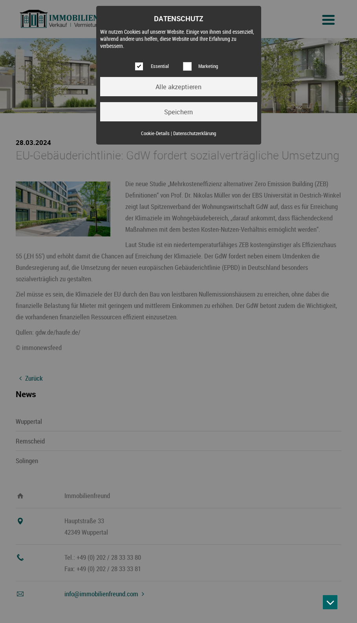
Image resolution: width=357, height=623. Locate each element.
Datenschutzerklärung (194, 133)
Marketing (208, 66)
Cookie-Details (155, 133)
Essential (160, 66)
